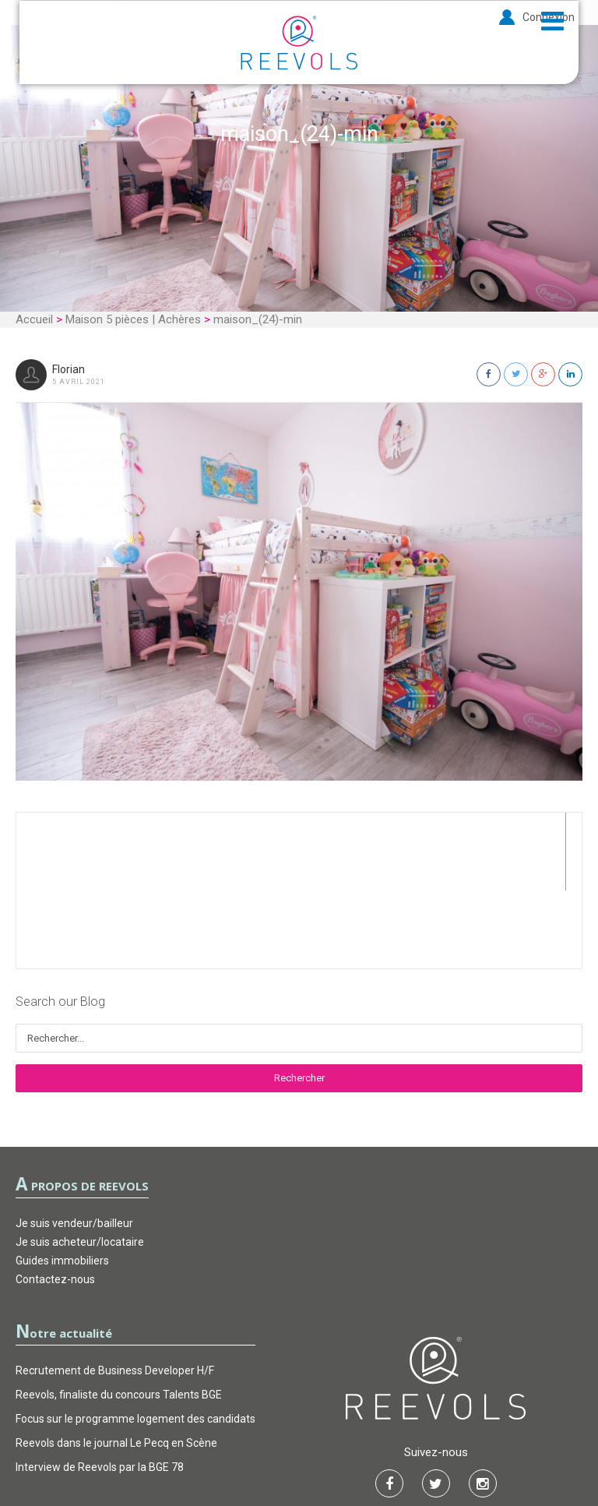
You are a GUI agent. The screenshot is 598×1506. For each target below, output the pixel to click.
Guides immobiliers (62, 1182)
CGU (220, 1447)
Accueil (34, 319)
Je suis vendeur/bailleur (74, 1145)
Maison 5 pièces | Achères (133, 319)
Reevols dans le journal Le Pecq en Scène (116, 1365)
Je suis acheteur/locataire (80, 1164)
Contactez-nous (55, 1201)
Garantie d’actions (299, 1447)
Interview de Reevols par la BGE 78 (100, 1389)
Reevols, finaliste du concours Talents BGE (119, 1316)
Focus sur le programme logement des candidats (135, 1341)
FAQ (378, 1447)
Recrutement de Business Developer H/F (115, 1292)
